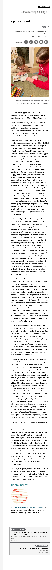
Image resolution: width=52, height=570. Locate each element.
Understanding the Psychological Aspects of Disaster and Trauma (30, 534)
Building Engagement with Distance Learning (27, 507)
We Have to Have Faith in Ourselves (29, 549)
